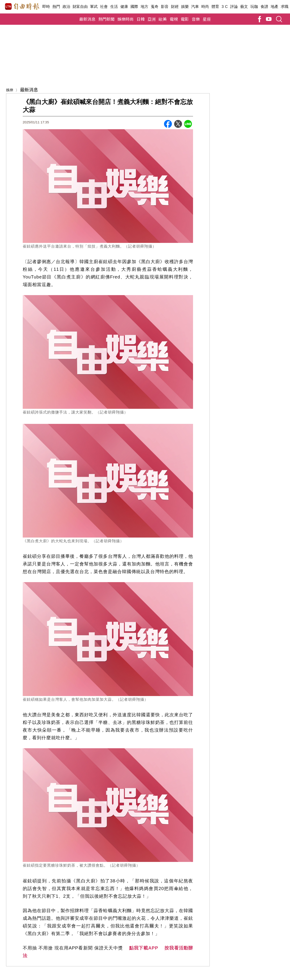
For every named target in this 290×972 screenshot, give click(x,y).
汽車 (195, 7)
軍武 (94, 7)
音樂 (196, 19)
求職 (285, 7)
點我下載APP (143, 947)
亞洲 (152, 19)
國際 (134, 7)
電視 (174, 19)
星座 (207, 19)
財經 (175, 7)
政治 (66, 7)
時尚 (205, 7)
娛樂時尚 (125, 19)
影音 (165, 7)
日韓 (141, 19)
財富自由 (80, 7)
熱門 (56, 7)
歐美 (163, 19)
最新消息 (87, 19)
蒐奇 (155, 7)
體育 (215, 7)
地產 (275, 7)
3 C (225, 7)
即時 (46, 7)
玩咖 (254, 7)
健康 (124, 7)
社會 (104, 7)
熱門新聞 (106, 19)
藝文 (244, 7)
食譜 (264, 7)
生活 (114, 7)
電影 (185, 19)
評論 (234, 7)
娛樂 (185, 7)
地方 (144, 7)
